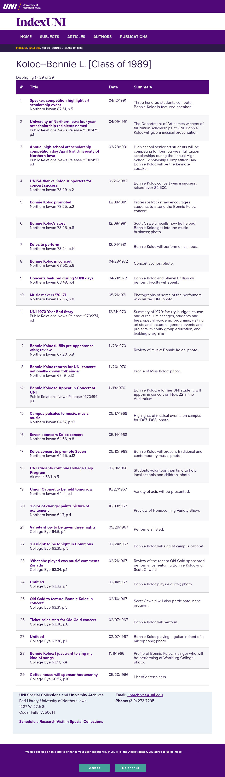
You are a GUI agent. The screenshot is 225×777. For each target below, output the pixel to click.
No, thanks (130, 767)
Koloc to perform (44, 244)
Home (26, 36)
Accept (94, 767)
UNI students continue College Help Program (61, 470)
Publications (134, 36)
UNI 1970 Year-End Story (51, 312)
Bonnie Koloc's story (47, 223)
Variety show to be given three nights (63, 527)
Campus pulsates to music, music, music (60, 415)
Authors (102, 36)
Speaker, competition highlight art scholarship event (59, 102)
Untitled (37, 582)
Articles (76, 36)
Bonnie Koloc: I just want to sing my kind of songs (61, 655)
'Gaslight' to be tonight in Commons (61, 544)
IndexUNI (41, 21)
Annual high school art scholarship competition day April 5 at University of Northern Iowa (64, 151)
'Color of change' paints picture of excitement (59, 508)
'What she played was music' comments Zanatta (64, 563)
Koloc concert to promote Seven (58, 451)
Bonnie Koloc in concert (50, 261)
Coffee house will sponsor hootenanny (64, 674)
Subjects (49, 36)
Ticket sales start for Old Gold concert (63, 620)
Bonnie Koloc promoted (50, 202)
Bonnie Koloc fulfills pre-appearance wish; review (61, 348)
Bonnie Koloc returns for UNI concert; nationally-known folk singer (63, 369)
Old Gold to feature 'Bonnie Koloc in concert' (61, 601)
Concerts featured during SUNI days (61, 278)
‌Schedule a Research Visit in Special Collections (61, 721)
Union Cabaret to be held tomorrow (61, 489)
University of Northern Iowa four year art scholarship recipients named (63, 123)
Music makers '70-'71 (48, 295)
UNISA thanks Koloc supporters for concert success (60, 183)
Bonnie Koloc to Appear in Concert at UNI (62, 390)
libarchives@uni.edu (145, 695)
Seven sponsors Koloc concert (56, 434)
